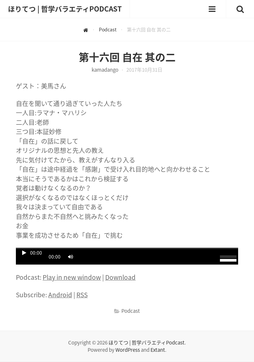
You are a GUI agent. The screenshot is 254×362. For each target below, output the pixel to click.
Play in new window (72, 277)
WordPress (127, 349)
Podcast (130, 310)
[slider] (127, 248)
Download (120, 277)
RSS (82, 294)
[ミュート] (70, 256)
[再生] (24, 252)
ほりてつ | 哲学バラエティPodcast (146, 342)
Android (60, 294)
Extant (157, 349)
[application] (127, 256)
